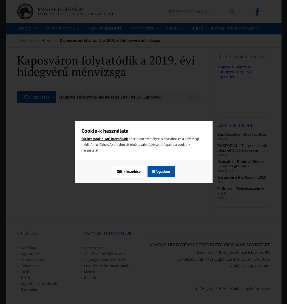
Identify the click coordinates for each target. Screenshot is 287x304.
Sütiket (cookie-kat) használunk (105, 139)
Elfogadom (161, 171)
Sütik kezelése (129, 171)
